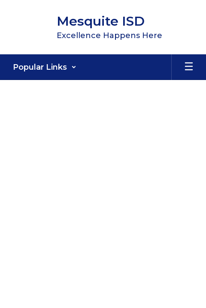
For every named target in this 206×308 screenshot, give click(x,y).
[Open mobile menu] (189, 67)
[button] (44, 67)
